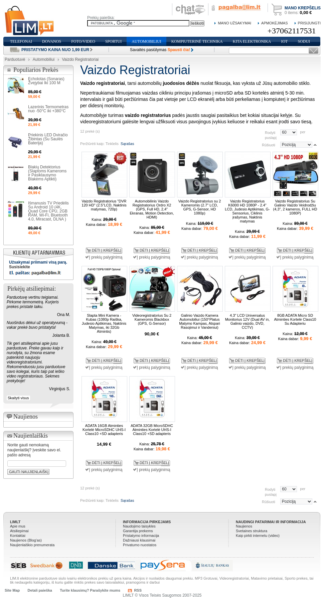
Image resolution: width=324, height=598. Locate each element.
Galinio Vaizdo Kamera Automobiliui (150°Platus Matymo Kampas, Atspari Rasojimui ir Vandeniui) (199, 321)
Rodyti (270, 132)
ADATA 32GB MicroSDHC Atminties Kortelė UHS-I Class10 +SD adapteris (152, 430)
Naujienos (244, 526)
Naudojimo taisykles (139, 526)
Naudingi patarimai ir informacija (271, 522)
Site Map (12, 590)
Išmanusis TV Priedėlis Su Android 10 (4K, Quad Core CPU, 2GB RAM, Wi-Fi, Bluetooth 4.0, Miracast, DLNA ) (48, 211)
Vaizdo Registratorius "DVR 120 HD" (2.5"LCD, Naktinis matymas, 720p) (104, 205)
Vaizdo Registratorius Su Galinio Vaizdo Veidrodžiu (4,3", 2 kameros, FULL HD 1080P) (295, 207)
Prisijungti (309, 23)
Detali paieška (40, 590)
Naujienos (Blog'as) (26, 540)
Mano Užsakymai (234, 23)
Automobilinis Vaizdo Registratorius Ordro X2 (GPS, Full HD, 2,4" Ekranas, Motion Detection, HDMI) (152, 209)
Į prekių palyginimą (105, 257)
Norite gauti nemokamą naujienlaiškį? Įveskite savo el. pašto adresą (34, 450)
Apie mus (17, 526)
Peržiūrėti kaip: (92, 144)
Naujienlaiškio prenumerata (32, 545)
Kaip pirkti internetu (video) (258, 536)
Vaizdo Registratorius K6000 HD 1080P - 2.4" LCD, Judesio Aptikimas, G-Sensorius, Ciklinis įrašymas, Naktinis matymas (247, 211)
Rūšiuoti (268, 145)
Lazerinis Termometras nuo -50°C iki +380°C (48, 109)
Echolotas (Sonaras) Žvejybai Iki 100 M (46, 81)
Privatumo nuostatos (139, 545)
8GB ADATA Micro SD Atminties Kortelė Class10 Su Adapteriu (295, 319)
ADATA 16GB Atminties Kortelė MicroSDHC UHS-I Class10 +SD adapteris (104, 430)
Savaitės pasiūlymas (160, 49)
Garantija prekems (138, 531)
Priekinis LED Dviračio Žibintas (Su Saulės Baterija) (48, 139)
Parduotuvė (15, 59)
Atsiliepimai (19, 531)
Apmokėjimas (274, 23)
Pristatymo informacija (141, 536)
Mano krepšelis (303, 8)
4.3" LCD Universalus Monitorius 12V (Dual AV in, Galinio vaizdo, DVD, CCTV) (247, 321)
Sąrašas (127, 144)
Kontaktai (17, 536)
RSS (138, 590)
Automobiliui (43, 59)
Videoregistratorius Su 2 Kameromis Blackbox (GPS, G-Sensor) (151, 319)
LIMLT (15, 522)
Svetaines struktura (251, 531)
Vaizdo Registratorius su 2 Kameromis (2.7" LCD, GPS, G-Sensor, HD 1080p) (199, 207)
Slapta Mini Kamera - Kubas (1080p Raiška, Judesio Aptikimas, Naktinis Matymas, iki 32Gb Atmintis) (104, 323)
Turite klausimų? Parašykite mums (90, 590)
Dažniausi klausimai (139, 540)
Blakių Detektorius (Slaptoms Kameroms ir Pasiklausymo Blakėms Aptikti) (47, 173)
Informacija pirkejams (147, 522)
